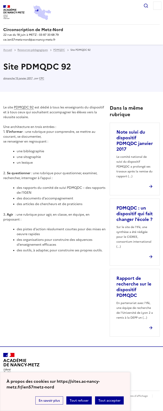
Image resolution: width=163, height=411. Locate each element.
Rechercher (146, 6)
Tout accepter (109, 400)
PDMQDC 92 (24, 107)
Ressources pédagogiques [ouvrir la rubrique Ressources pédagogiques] (33, 50)
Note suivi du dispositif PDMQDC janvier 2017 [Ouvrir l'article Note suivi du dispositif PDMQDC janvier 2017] (134, 141)
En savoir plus (49, 400)
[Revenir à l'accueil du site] (21, 364)
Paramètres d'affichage (134, 396)
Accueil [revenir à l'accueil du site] (7, 50)
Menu (157, 6)
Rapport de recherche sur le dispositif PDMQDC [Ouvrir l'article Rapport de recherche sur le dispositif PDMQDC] (133, 287)
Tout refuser (79, 400)
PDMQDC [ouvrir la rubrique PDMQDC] (59, 50)
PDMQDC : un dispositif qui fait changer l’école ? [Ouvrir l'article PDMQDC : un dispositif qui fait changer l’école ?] (134, 214)
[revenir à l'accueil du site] (81, 29)
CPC (41, 78)
